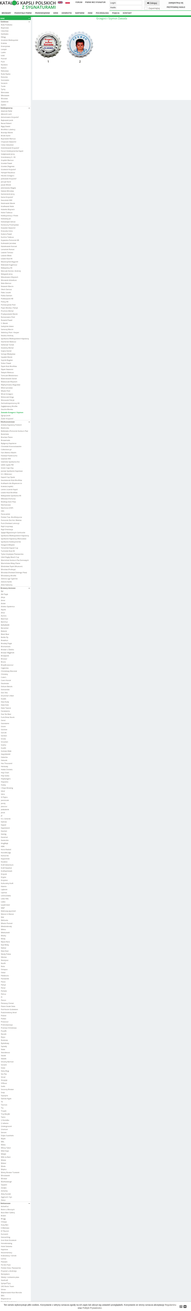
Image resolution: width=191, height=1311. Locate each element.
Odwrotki (67, 13)
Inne (90, 13)
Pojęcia (116, 13)
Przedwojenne (42, 13)
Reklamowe (15, 1203)
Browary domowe (15, 588)
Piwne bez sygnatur (95, 2)
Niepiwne (79, 13)
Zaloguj (152, 3)
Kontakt (127, 13)
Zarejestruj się (176, 3)
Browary (6, 13)
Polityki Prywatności (92, 1308)
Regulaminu (170, 1305)
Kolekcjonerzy (15, 108)
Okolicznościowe (15, 422)
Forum (78, 2)
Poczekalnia (102, 13)
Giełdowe (15, 21)
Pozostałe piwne (23, 13)
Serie (55, 13)
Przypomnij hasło (176, 7)
